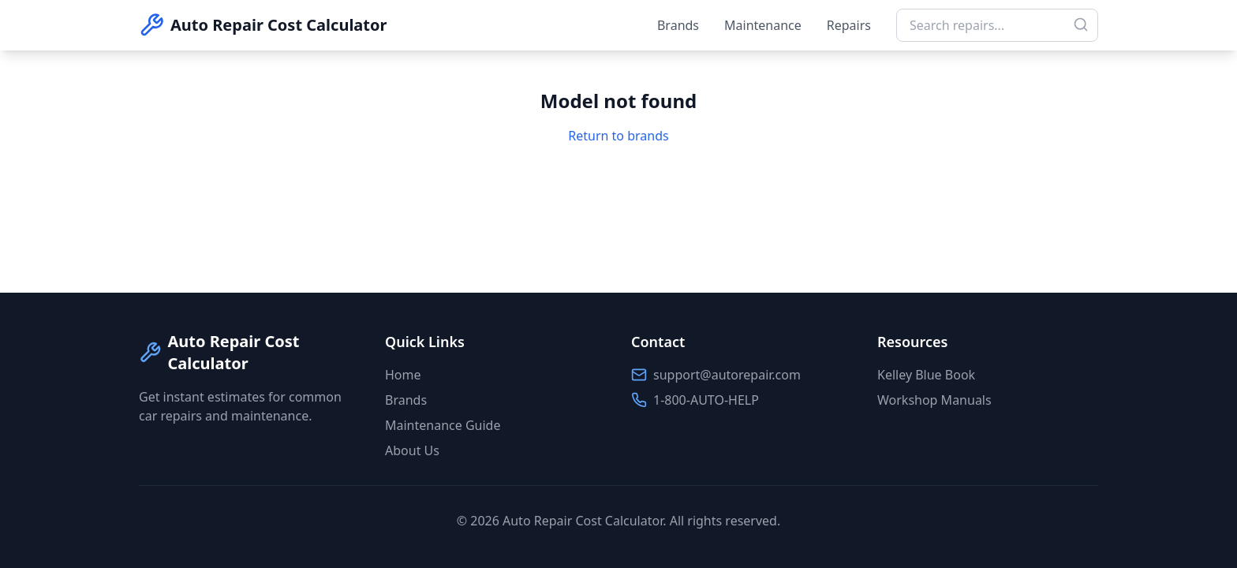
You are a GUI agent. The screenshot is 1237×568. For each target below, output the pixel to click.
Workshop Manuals (934, 400)
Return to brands (618, 135)
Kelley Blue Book (926, 374)
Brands (678, 25)
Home (403, 374)
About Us (412, 450)
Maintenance (763, 25)
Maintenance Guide (442, 425)
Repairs (849, 25)
